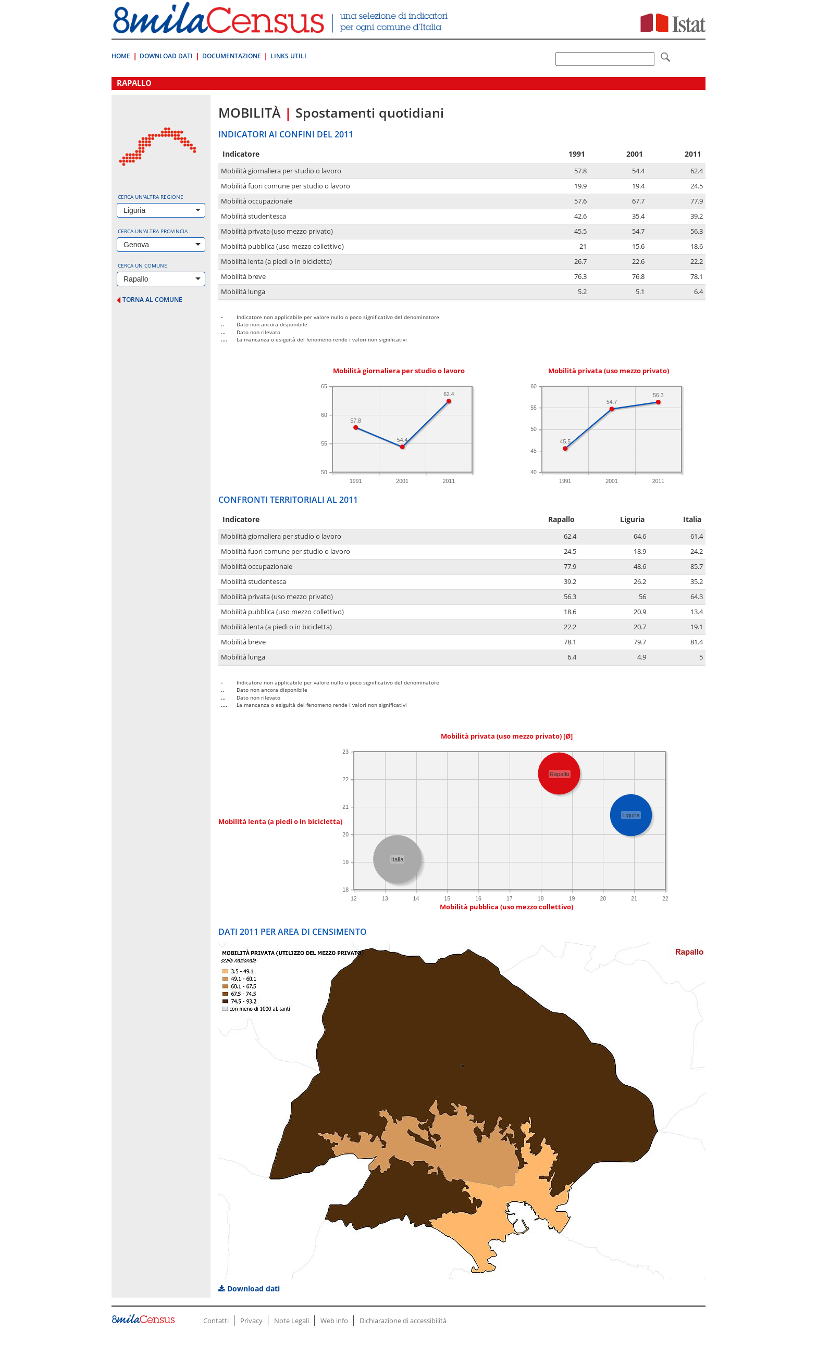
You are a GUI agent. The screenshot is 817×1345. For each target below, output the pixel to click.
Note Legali (291, 1320)
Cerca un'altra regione (150, 196)
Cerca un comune (142, 265)
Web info (334, 1320)
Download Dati (166, 56)
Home (121, 56)
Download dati (249, 1288)
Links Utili (288, 56)
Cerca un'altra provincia (153, 231)
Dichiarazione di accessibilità (403, 1320)
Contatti (216, 1320)
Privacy (251, 1320)
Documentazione (231, 56)
